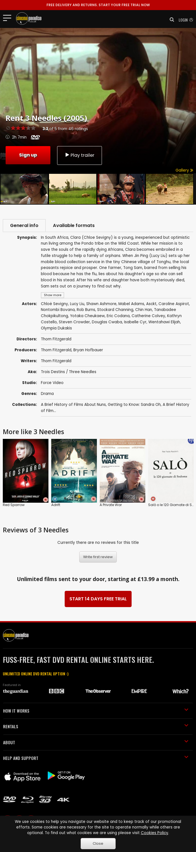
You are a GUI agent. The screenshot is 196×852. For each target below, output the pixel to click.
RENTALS (95, 726)
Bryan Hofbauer (88, 350)
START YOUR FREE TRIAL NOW (98, 5)
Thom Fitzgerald (56, 350)
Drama (47, 393)
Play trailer (79, 155)
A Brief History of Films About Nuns (73, 404)
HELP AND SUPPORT (95, 758)
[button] (170, 20)
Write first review (98, 556)
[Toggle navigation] (9, 17)
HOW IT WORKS (95, 711)
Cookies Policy (154, 832)
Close (98, 843)
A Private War (111, 504)
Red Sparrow (14, 504)
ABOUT (95, 742)
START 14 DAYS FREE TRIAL (98, 599)
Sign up (28, 155)
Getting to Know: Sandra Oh (134, 404)
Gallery (184, 170)
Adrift (55, 504)
